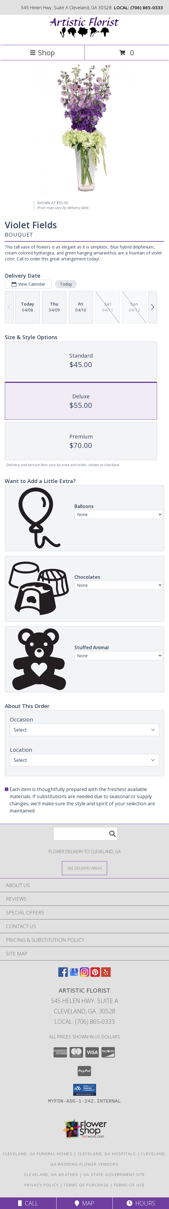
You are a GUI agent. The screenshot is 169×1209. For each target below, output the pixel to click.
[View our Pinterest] (95, 974)
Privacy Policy (41, 1185)
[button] (84, 1090)
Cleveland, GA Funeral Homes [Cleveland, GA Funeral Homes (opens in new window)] (38, 1153)
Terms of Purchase (86, 1185)
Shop (42, 52)
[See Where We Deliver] (84, 868)
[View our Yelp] (106, 974)
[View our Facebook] (63, 974)
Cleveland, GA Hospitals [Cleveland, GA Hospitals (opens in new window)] (107, 1153)
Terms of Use (129, 1185)
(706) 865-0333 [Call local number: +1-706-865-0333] (146, 7)
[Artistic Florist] (84, 37)
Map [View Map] (84, 1203)
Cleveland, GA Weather (51, 1174)
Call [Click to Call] (28, 1203)
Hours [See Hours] (140, 1203)
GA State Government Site (114, 1174)
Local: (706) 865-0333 (84, 1022)
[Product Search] (85, 833)
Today (66, 284)
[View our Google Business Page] (74, 974)
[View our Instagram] (84, 974)
